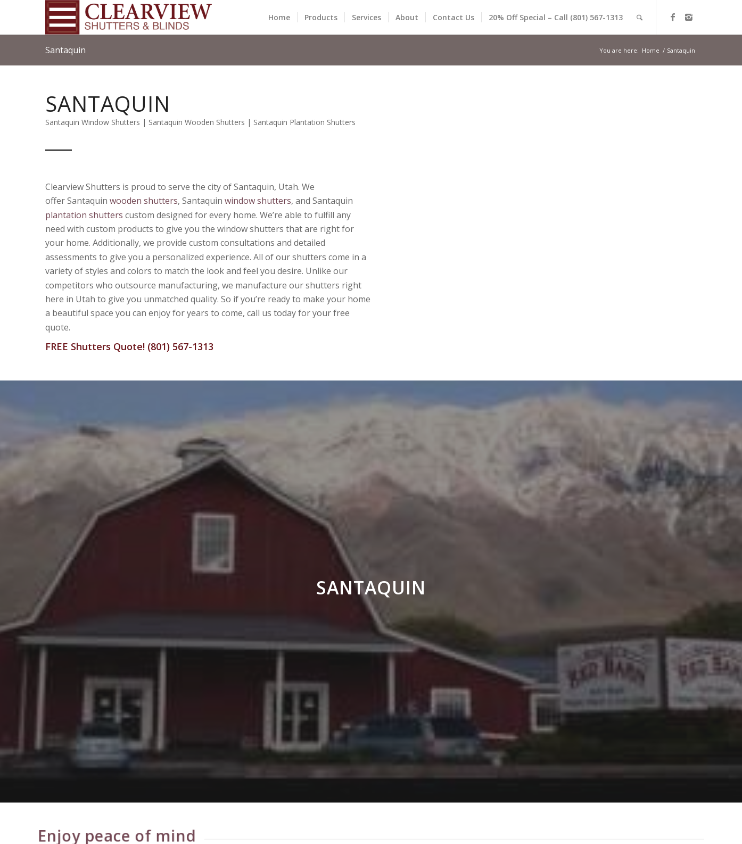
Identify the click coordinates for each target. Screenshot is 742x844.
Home (650, 50)
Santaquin (65, 50)
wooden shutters (144, 200)
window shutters (258, 200)
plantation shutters (84, 215)
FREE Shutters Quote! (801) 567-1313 (130, 346)
